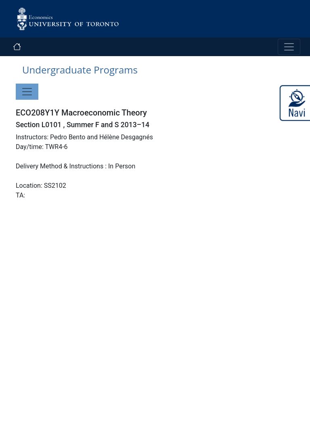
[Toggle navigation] (289, 47)
